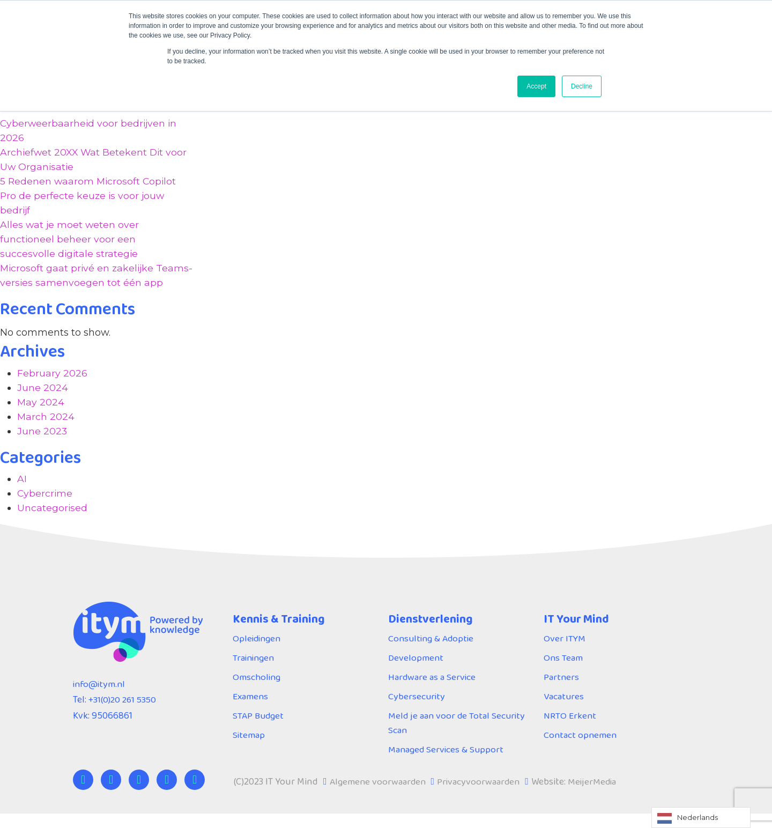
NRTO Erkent (570, 730)
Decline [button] (581, 86)
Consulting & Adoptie (432, 653)
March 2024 (46, 431)
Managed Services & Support (447, 764)
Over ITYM (565, 653)
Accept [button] (536, 86)
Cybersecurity (417, 711)
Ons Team (563, 672)
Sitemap (249, 749)
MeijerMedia (596, 796)
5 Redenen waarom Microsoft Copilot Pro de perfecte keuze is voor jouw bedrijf (89, 195)
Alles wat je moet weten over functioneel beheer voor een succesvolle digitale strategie (70, 239)
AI (22, 493)
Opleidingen (258, 653)
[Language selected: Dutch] (701, 817)
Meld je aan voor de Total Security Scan (458, 737)
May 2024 (41, 417)
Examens (251, 711)
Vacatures (564, 711)
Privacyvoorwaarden (481, 796)
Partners (562, 691)
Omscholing (257, 691)
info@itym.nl (100, 698)
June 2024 (42, 402)
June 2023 (42, 446)
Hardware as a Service (432, 691)
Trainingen (255, 672)
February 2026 (52, 388)
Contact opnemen (581, 749)
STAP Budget (259, 730)
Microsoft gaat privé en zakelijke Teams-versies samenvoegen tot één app (89, 282)
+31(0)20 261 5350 (124, 714)
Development (416, 672)
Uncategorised (52, 522)
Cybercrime (45, 508)
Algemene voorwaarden (379, 796)
